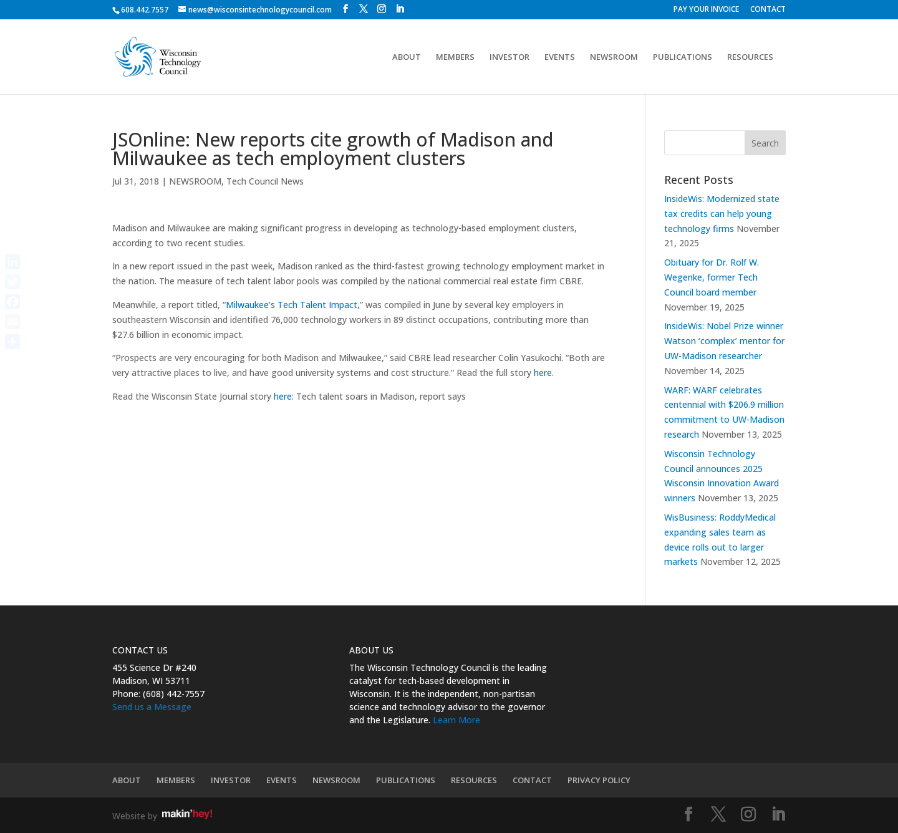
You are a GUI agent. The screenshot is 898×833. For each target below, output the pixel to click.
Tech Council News (265, 181)
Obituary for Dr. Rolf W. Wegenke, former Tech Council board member (711, 277)
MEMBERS (455, 57)
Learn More (456, 720)
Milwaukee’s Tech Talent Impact (291, 305)
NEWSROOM (614, 57)
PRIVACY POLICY (598, 780)
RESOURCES (750, 57)
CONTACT (768, 10)
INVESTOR (509, 57)
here (543, 372)
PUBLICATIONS (682, 57)
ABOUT (406, 57)
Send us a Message (151, 707)
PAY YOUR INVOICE (706, 10)
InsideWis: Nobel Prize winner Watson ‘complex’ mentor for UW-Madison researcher (724, 341)
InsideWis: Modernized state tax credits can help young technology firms (722, 213)
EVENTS (559, 57)
